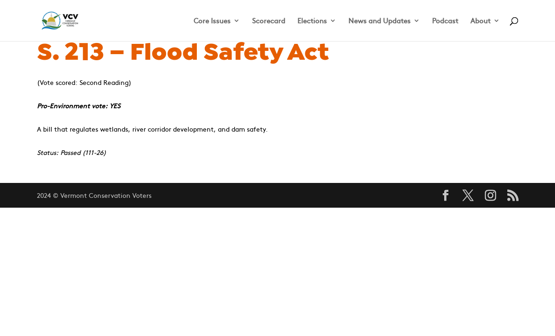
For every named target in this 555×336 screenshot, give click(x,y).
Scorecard (268, 21)
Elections (312, 21)
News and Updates (379, 21)
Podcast (445, 21)
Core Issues (212, 21)
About (480, 21)
